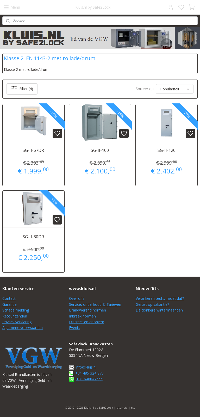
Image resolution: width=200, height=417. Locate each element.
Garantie (9, 304)
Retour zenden (14, 316)
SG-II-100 (100, 150)
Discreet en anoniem (86, 321)
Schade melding (15, 310)
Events (74, 327)
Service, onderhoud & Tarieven (95, 304)
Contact (9, 298)
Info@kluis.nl (85, 367)
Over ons (76, 298)
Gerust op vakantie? (152, 304)
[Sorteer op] (174, 89)
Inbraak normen (82, 316)
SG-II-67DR (33, 150)
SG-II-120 (167, 150)
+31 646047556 (89, 378)
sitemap (122, 407)
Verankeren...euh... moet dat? (160, 298)
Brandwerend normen (87, 310)
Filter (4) (22, 89)
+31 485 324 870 (89, 373)
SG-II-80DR (33, 237)
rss (133, 407)
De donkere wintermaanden (159, 310)
